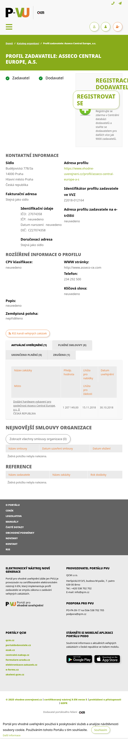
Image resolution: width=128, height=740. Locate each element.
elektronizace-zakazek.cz (21, 664)
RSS (8, 549)
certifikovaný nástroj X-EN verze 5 (65, 699)
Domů (9, 43)
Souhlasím (100, 730)
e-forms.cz (12, 669)
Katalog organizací (28, 43)
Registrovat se (96, 99)
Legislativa (14, 516)
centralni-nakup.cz (17, 655)
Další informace (12, 735)
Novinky (12, 538)
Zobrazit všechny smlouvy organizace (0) (38, 439)
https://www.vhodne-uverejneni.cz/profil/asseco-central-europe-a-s (88, 173)
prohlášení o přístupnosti (105, 699)
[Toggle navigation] (9, 26)
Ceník (9, 510)
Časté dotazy (15, 527)
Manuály (12, 521)
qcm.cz (10, 640)
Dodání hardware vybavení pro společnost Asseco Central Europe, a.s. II (34, 405)
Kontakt (12, 544)
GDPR (64, 703)
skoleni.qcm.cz (15, 674)
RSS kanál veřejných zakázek (29, 333)
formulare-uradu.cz (18, 659)
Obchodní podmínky (20, 532)
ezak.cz (10, 650)
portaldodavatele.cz (18, 645)
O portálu (13, 505)
